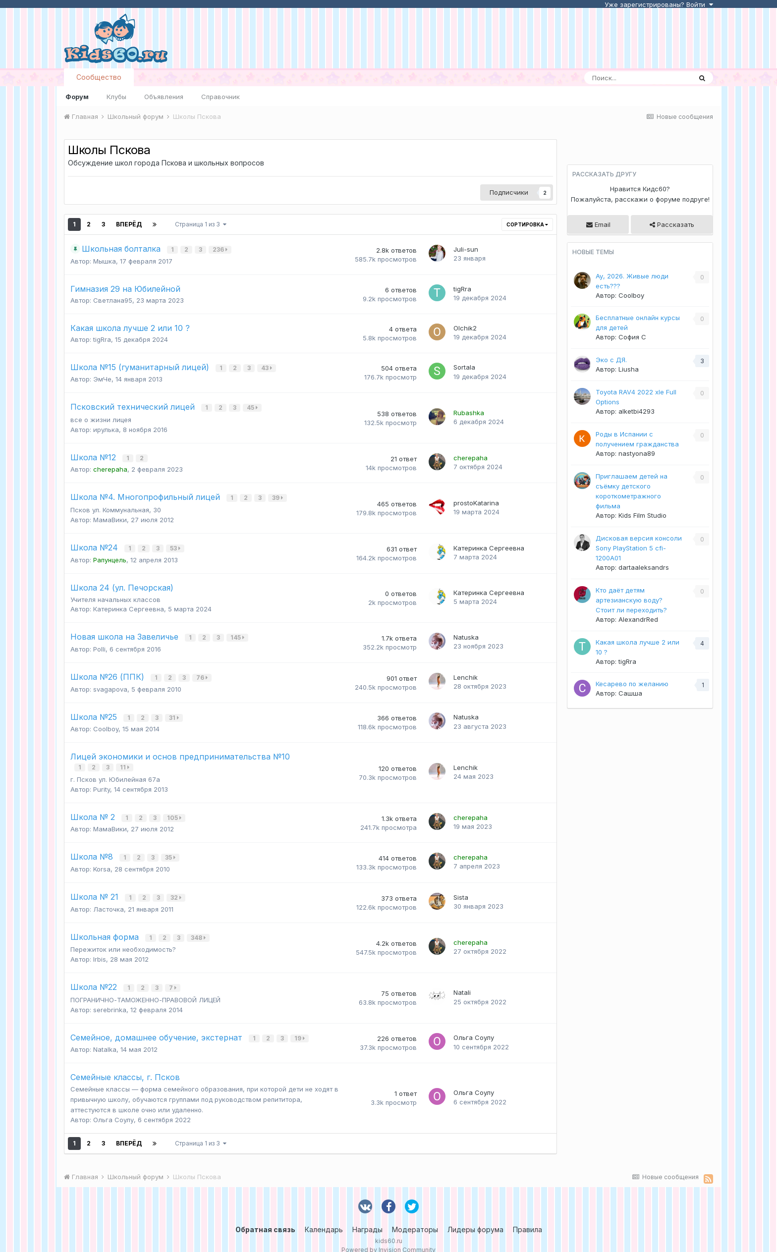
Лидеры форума (475, 1217)
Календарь (324, 1217)
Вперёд (129, 224)
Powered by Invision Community (388, 1237)
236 (221, 249)
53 (176, 544)
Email (598, 224)
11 (125, 760)
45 (253, 407)
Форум (77, 97)
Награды (367, 1217)
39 (278, 495)
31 (175, 711)
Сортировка (527, 224)
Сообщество (98, 77)
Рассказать (672, 224)
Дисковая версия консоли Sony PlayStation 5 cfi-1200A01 (639, 548)
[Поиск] (637, 77)
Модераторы (415, 1217)
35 (171, 849)
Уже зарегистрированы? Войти (659, 4)
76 (203, 672)
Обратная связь (265, 1217)
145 (238, 633)
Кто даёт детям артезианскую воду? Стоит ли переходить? (631, 600)
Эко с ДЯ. (611, 360)
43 (267, 368)
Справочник (220, 97)
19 (300, 1026)
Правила (527, 1217)
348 (199, 927)
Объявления (163, 97)
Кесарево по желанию (632, 684)
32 (176, 888)
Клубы (116, 97)
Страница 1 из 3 (200, 224)
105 (175, 810)
